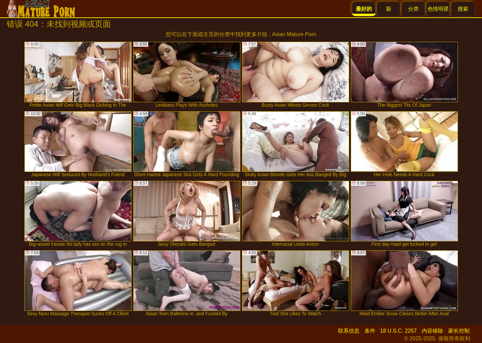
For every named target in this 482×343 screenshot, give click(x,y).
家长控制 (459, 331)
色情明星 (438, 9)
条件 (370, 331)
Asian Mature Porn (294, 34)
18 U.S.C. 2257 (398, 331)
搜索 (463, 9)
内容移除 (432, 331)
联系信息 (348, 331)
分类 (413, 9)
